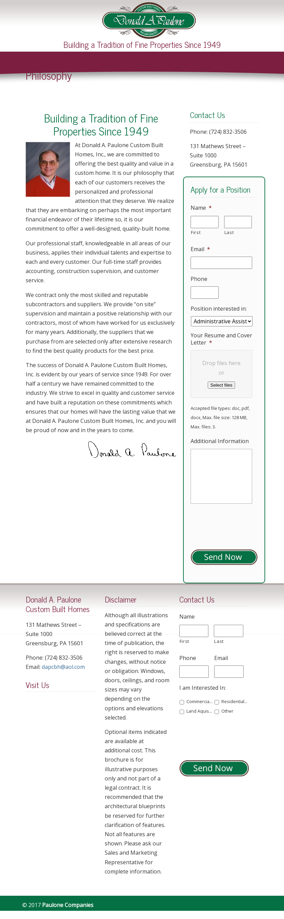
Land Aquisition (199, 711)
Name (201, 207)
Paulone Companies (149, 20)
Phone (199, 279)
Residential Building (234, 701)
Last (229, 232)
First (196, 232)
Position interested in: (219, 308)
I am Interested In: (202, 687)
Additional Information (220, 441)
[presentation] (231, 736)
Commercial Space (199, 701)
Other (227, 711)
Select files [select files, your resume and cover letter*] (221, 385)
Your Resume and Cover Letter (221, 339)
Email (200, 249)
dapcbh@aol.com (63, 667)
